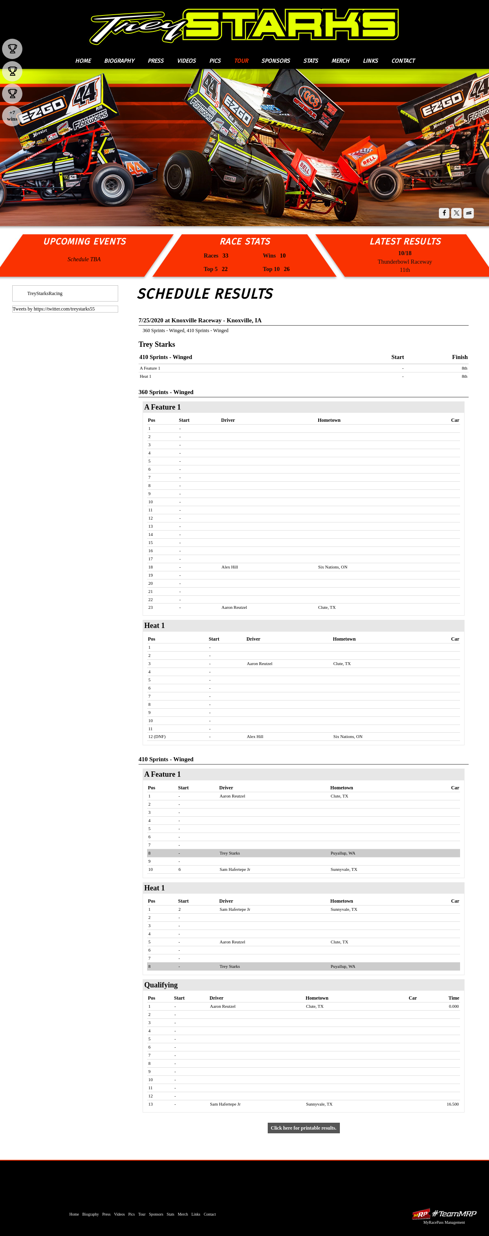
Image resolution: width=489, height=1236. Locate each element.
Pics (214, 60)
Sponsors (275, 60)
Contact (402, 60)
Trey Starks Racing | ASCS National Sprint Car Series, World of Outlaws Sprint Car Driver (244, 24)
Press (155, 60)
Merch (340, 60)
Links (370, 60)
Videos (186, 60)
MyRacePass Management (444, 1222)
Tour (241, 60)
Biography (119, 60)
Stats (310, 60)
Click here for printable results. (304, 1128)
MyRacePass (444, 1213)
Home (82, 60)
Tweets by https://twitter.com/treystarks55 (54, 309)
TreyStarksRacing (44, 293)
